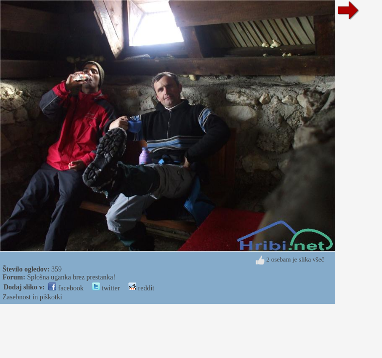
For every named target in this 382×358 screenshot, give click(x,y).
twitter (106, 288)
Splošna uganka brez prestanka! (71, 277)
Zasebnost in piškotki (32, 297)
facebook (66, 288)
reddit (141, 288)
